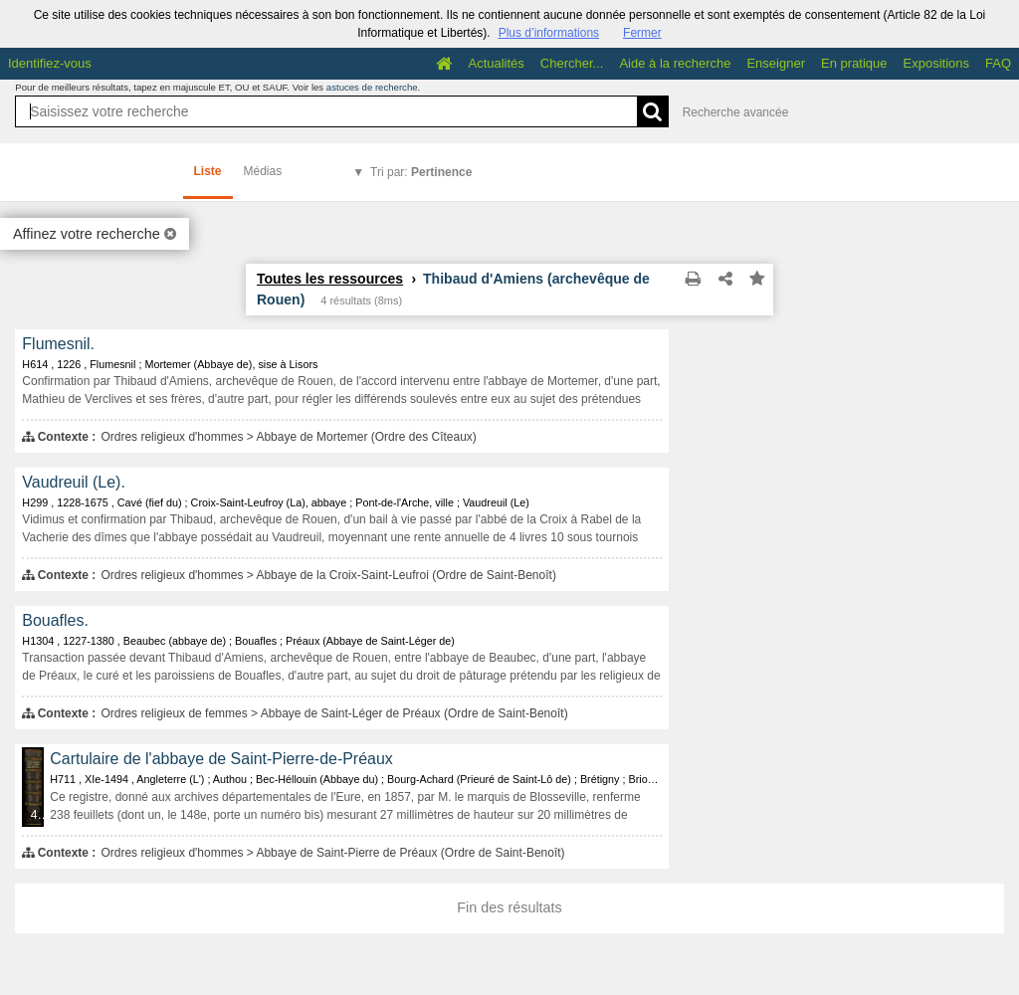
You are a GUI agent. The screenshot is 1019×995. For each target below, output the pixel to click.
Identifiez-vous (50, 63)
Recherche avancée (736, 112)
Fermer (642, 33)
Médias (263, 171)
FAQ (998, 63)
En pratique (854, 63)
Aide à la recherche (674, 63)
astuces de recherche (372, 87)
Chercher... (572, 63)
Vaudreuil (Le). (73, 482)
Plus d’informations (549, 33)
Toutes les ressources (330, 279)
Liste (208, 171)
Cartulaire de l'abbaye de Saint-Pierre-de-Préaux (221, 758)
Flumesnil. (58, 343)
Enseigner (775, 63)
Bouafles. (55, 620)
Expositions (936, 63)
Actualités (495, 63)
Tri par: (421, 172)
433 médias (39, 815)
